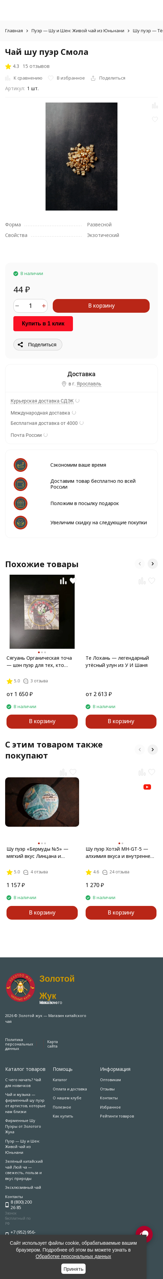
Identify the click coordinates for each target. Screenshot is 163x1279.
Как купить (63, 1116)
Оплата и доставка (70, 1088)
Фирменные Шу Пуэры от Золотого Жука (23, 1126)
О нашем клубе (67, 1097)
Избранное (110, 1107)
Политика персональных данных (19, 1044)
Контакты (109, 1097)
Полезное (62, 1107)
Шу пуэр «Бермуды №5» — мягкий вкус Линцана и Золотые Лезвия (37, 853)
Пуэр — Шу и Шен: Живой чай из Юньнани (78, 30)
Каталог (60, 1079)
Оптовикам (110, 1079)
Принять (73, 1269)
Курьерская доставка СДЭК (42, 401)
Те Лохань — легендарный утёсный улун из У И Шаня (117, 661)
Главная (14, 30)
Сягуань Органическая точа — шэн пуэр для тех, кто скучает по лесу (39, 662)
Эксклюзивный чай (23, 1187)
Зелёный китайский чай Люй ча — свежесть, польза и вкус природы (24, 1170)
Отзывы (107, 1088)
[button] (140, 564)
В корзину (101, 305)
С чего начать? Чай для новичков (23, 1082)
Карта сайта (52, 1044)
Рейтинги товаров (117, 1116)
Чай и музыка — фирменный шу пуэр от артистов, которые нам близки (25, 1103)
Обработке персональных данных (73, 1256)
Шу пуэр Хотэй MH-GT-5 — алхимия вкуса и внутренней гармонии (119, 853)
